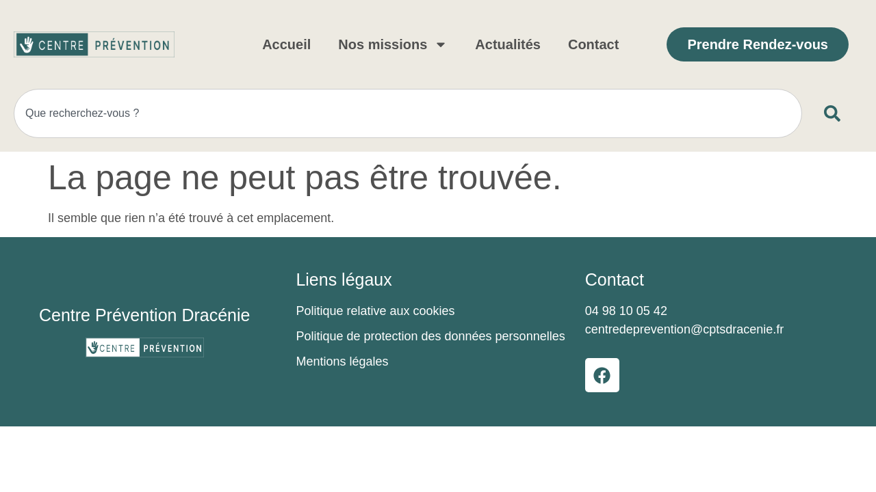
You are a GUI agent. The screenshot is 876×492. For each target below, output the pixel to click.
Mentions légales (342, 361)
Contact (593, 44)
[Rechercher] (835, 113)
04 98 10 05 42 (626, 311)
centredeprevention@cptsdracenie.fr (684, 329)
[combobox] (408, 113)
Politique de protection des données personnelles (430, 336)
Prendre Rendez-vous (757, 44)
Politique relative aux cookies (375, 311)
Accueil (286, 44)
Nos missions (393, 44)
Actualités (508, 44)
